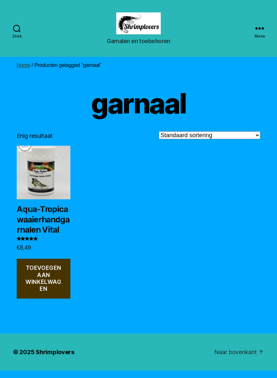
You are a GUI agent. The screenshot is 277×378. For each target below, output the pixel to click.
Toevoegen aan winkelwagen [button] (43, 286)
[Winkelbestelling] (209, 143)
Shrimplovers (55, 359)
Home (23, 72)
